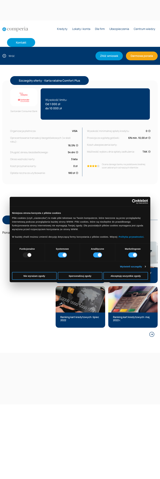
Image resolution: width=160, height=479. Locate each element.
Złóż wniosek (109, 56)
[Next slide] (152, 334)
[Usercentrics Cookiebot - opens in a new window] (134, 201)
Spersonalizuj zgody (80, 275)
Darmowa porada (142, 56)
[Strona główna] (15, 29)
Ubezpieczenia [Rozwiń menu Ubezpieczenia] (119, 29)
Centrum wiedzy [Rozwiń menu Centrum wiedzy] (144, 29)
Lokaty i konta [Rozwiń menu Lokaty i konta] (81, 29)
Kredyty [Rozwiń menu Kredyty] (62, 29)
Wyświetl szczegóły (131, 266)
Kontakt (21, 42)
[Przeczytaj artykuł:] (80, 307)
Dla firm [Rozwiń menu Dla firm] (100, 29)
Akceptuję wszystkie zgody (126, 275)
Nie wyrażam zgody (34, 275)
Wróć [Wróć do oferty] (8, 56)
